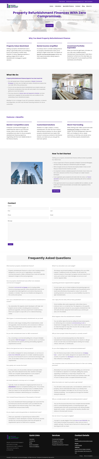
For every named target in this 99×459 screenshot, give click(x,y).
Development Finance (57, 443)
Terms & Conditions (34, 446)
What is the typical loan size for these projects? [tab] (20, 348)
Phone (9, 215)
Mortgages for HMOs (57, 441)
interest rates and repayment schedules (29, 93)
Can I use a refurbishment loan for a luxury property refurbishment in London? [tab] (26, 300)
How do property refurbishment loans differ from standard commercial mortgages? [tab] (23, 282)
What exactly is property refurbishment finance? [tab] (20, 266)
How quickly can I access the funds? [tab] (17, 365)
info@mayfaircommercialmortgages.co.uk (75, 1)
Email (51, 215)
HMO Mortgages (20, 340)
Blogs (30, 443)
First (9, 210)
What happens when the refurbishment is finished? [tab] (66, 316)
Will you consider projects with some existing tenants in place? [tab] (69, 399)
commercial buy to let (78, 323)
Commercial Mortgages (58, 439)
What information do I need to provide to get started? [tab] (67, 382)
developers (71, 357)
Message (10, 221)
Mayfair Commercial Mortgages (46, 54)
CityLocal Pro (51, 457)
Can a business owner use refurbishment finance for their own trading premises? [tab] (72, 364)
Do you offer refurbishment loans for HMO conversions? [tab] (22, 333)
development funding (73, 129)
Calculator (31, 439)
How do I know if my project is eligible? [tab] (63, 416)
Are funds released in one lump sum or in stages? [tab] (21, 380)
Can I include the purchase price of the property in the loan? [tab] (24, 397)
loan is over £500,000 (81, 420)
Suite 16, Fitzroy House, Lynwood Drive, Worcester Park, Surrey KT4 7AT (83, 451)
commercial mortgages (21, 287)
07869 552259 (62, 1)
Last (51, 210)
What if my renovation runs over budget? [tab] (63, 266)
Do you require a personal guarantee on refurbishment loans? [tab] (24, 412)
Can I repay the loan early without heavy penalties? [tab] (66, 300)
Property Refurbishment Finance (60, 444)
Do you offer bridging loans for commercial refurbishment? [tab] (69, 348)
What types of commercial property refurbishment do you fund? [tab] (25, 318)
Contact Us (32, 441)
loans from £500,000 (14, 355)
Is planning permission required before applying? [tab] (66, 283)
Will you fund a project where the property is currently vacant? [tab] (69, 333)
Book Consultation (88, 1)
